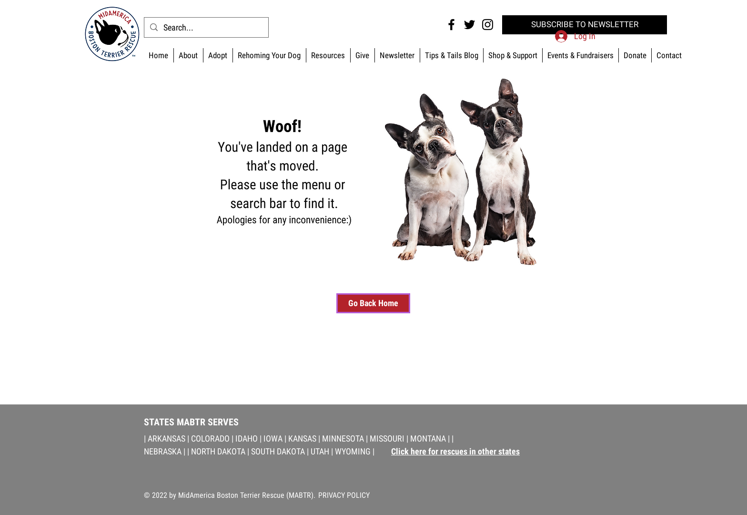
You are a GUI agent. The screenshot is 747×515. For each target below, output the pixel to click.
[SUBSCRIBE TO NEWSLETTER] (584, 24)
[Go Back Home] (373, 303)
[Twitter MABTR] (469, 24)
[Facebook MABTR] (451, 24)
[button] (512, 55)
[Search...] (205, 27)
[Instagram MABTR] (487, 24)
